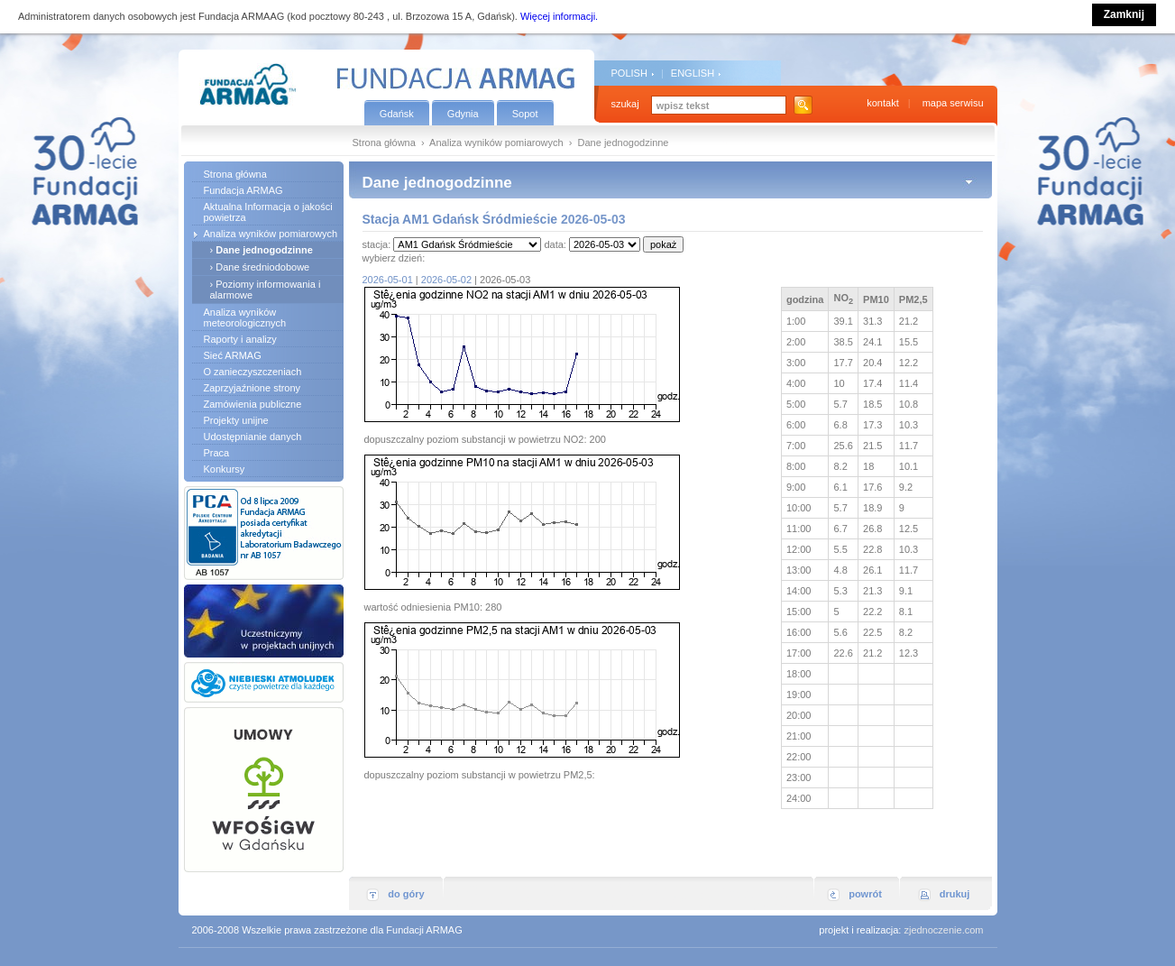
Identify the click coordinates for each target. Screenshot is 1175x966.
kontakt (882, 102)
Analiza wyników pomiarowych (496, 142)
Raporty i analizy (240, 339)
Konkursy (224, 469)
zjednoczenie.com (943, 930)
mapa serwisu (953, 102)
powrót (865, 893)
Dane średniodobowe (262, 267)
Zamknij (1124, 14)
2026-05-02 (446, 279)
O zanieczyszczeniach (253, 371)
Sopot (525, 113)
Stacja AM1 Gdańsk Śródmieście (460, 219)
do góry (406, 893)
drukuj (955, 893)
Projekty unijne (236, 420)
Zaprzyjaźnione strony (252, 387)
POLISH (629, 73)
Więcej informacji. (559, 16)
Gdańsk (397, 113)
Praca (217, 452)
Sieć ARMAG (233, 355)
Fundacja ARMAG (243, 190)
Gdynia (463, 113)
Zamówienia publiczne (253, 404)
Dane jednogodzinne (264, 249)
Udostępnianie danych (253, 436)
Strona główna (384, 142)
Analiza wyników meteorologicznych (245, 317)
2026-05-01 (388, 279)
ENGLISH (692, 73)
